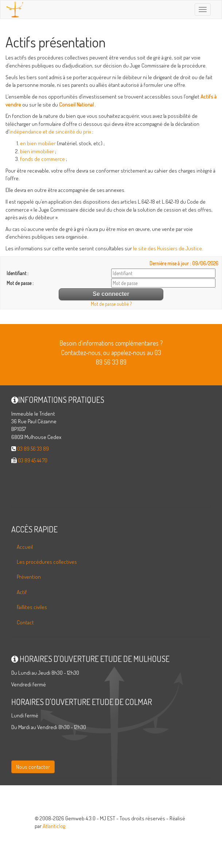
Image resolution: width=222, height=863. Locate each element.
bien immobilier (37, 151)
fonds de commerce (42, 158)
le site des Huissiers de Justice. (168, 248)
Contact (25, 622)
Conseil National (76, 104)
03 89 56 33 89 (33, 448)
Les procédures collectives (47, 561)
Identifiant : (17, 273)
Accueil (25, 546)
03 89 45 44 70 (32, 460)
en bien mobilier (38, 143)
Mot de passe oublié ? (111, 304)
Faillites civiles (32, 607)
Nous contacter (33, 766)
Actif (22, 592)
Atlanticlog (54, 825)
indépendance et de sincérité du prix (50, 131)
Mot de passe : (20, 283)
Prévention (29, 576)
